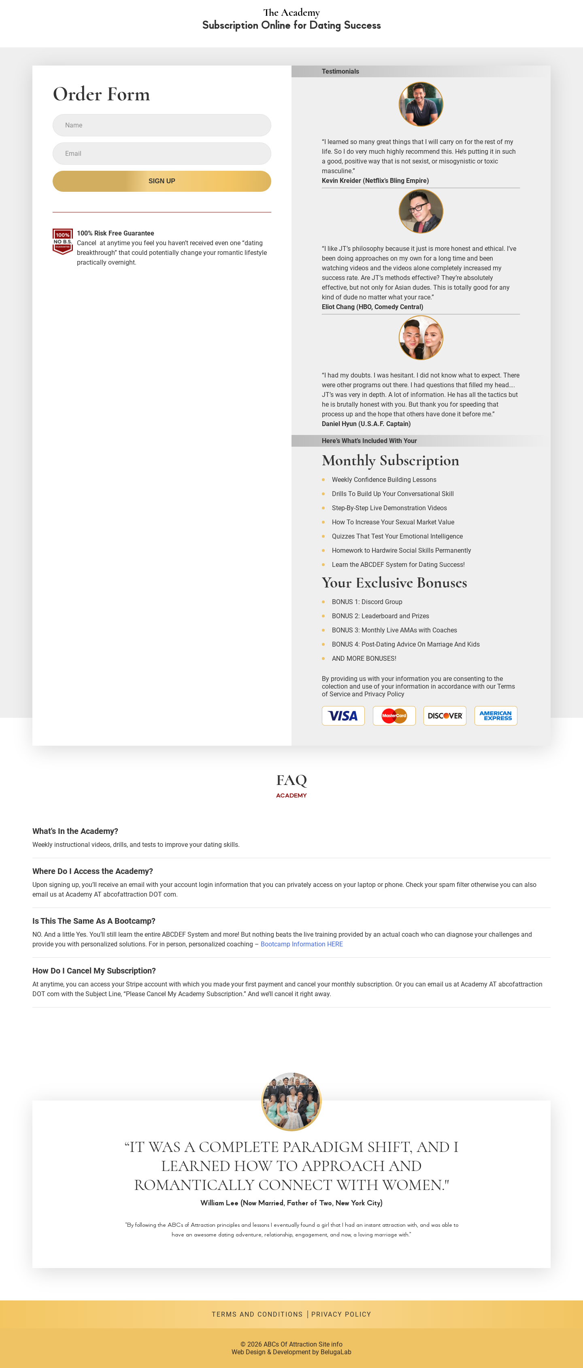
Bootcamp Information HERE (302, 944)
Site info (331, 1344)
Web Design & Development (271, 1352)
